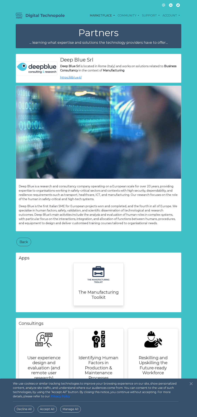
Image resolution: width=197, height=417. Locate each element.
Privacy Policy (60, 396)
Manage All (71, 409)
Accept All (47, 409)
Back (23, 242)
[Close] (191, 384)
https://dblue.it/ (71, 77)
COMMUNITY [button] (127, 15)
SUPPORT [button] (150, 15)
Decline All (24, 409)
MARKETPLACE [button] (101, 15)
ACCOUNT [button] (170, 15)
